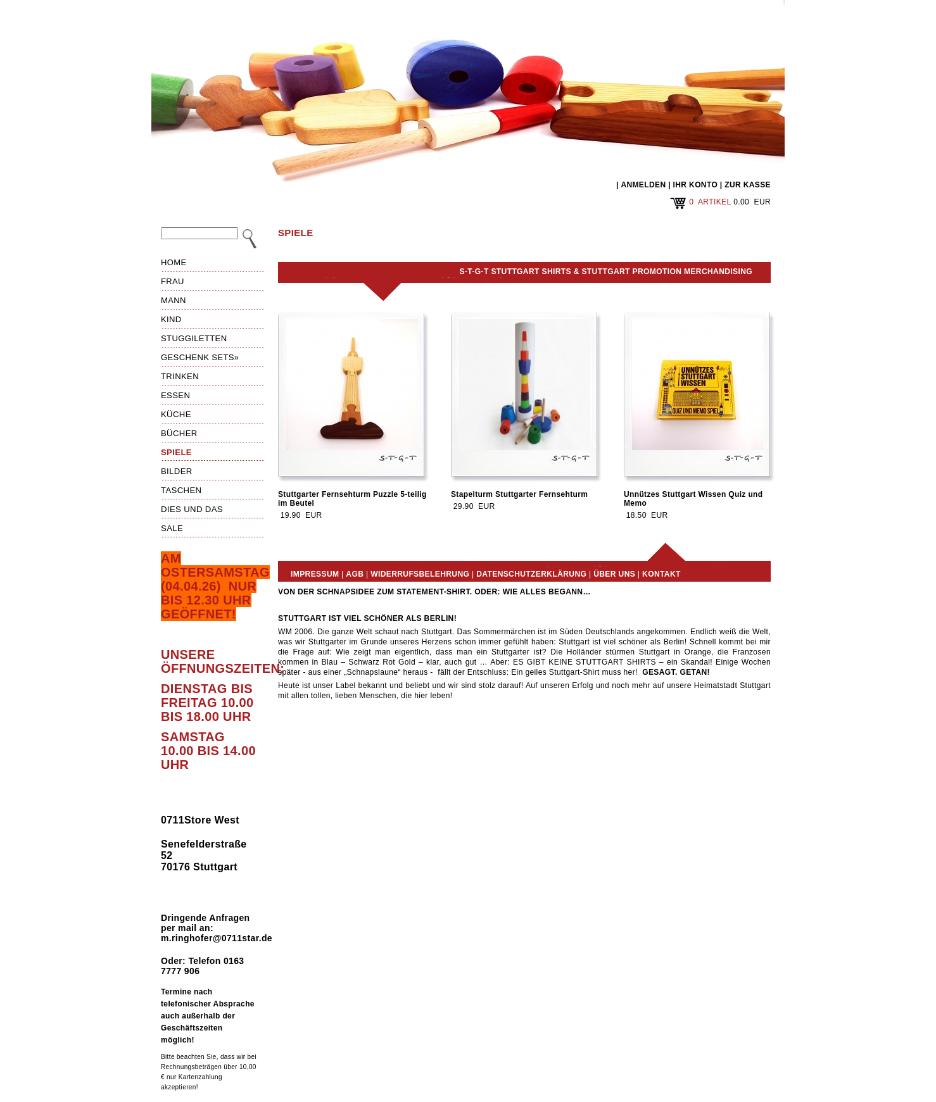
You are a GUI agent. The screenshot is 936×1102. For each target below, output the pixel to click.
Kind (171, 319)
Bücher (179, 433)
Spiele (176, 452)
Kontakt (661, 574)
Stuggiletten (194, 338)
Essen (175, 395)
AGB (355, 574)
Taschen (181, 490)
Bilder (177, 471)
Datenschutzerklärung (531, 574)
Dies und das (192, 509)
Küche (176, 414)
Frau (172, 281)
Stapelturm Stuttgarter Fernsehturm (519, 494)
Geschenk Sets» (200, 357)
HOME (174, 262)
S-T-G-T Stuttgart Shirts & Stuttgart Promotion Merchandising (606, 271)
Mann (173, 300)
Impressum (315, 574)
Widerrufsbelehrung (419, 574)
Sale (172, 528)
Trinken (180, 376)
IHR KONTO (695, 184)
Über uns (614, 574)
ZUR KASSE (747, 184)
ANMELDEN (643, 184)
